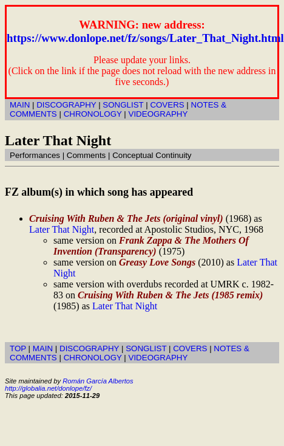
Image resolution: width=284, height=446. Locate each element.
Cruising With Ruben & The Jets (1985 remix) (170, 295)
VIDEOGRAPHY (158, 113)
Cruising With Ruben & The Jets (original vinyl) (126, 218)
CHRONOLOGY (93, 113)
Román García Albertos (98, 381)
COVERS (167, 104)
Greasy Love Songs (157, 262)
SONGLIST (123, 104)
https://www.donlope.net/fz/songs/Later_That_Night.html (145, 38)
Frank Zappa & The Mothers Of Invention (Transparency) (151, 245)
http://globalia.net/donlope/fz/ (48, 388)
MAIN (20, 104)
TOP (18, 348)
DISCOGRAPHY (66, 104)
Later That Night (61, 229)
